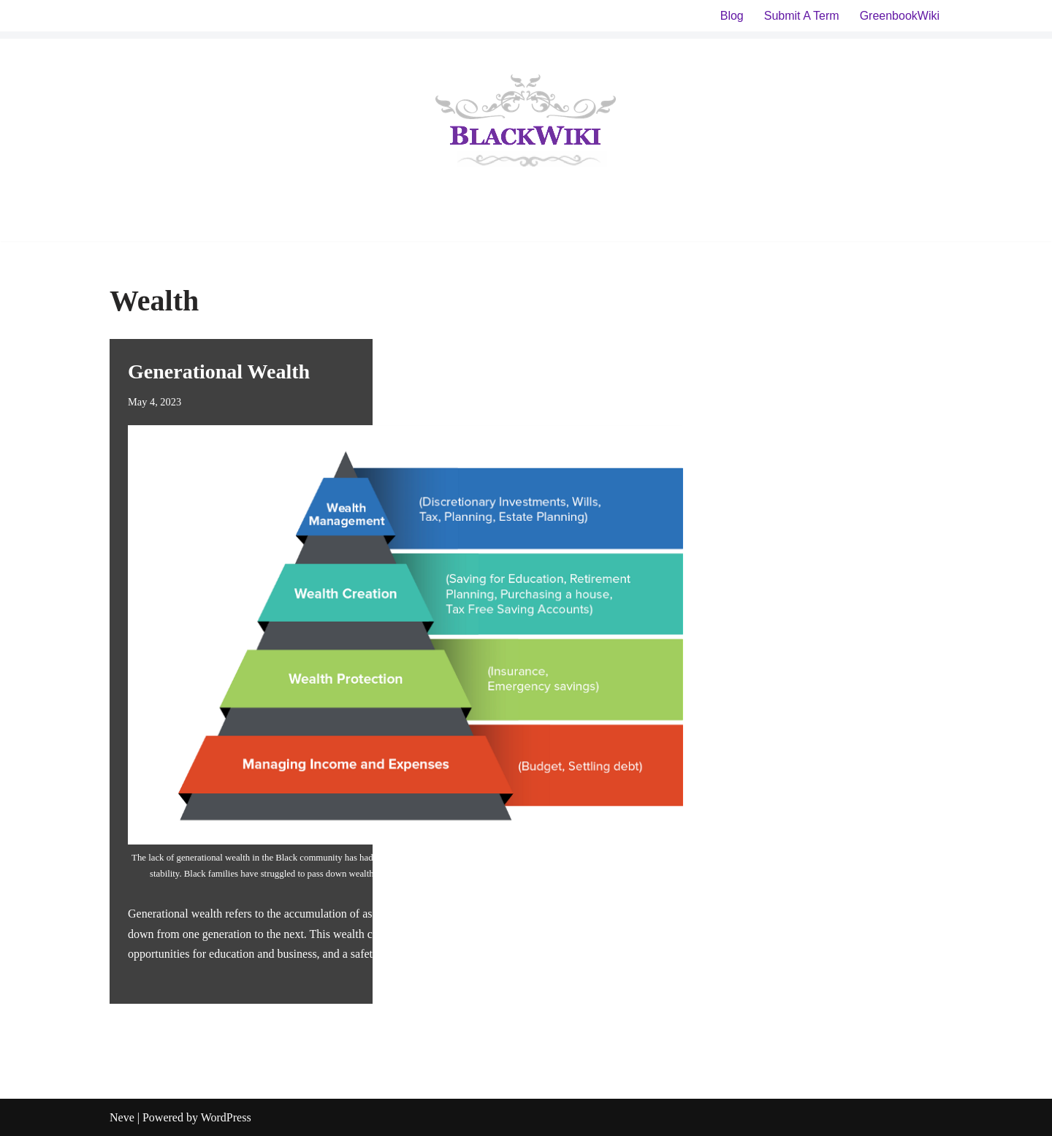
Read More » (531, 954)
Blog (732, 15)
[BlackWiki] (526, 123)
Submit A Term (801, 15)
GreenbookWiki (899, 15)
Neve (122, 1117)
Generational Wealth (219, 371)
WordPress (226, 1117)
